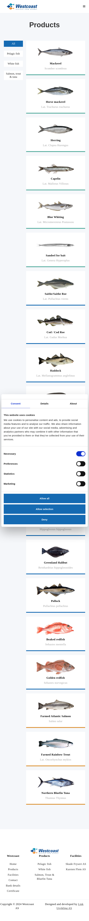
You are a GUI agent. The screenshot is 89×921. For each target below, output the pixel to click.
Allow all (44, 498)
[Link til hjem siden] (22, 6)
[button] (84, 6)
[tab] (13, 44)
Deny (44, 519)
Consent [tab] (16, 403)
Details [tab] (45, 403)
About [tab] (73, 403)
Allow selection (44, 509)
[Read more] (55, 58)
